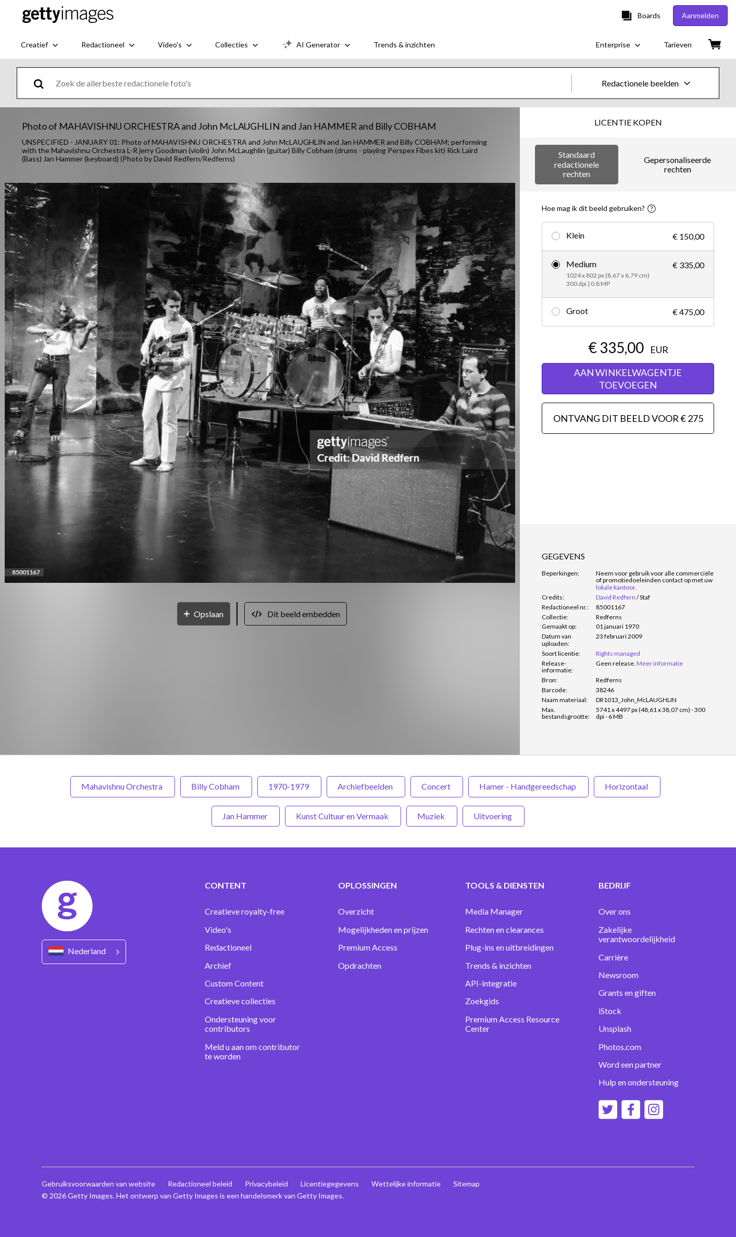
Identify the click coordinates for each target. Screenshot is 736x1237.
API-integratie (491, 983)
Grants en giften (627, 992)
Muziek (431, 816)
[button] (260, 383)
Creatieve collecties (240, 1001)
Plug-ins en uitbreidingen (509, 947)
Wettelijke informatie (406, 1183)
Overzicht (356, 911)
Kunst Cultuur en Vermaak (343, 816)
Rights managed (618, 653)
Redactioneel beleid (200, 1183)
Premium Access (367, 947)
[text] (311, 83)
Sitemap (466, 1183)
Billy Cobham (216, 786)
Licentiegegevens (330, 1183)
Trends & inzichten (498, 965)
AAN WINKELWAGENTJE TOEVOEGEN (628, 379)
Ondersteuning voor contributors (240, 1024)
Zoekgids (482, 1001)
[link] (615, 663)
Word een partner (630, 1064)
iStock (609, 1011)
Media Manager (494, 911)
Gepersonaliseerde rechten (677, 164)
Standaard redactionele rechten (576, 164)
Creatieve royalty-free (244, 911)
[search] (43, 83)
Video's (218, 929)
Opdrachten (359, 965)
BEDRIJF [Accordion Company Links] (614, 885)
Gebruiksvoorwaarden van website (98, 1183)
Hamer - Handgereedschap (528, 786)
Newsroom (618, 975)
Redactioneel (228, 947)
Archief (218, 965)
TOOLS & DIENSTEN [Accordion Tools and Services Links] (504, 885)
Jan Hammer (245, 816)
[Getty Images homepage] (68, 15)
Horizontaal (627, 786)
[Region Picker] (84, 952)
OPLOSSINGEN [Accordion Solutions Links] (367, 885)
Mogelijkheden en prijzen (383, 929)
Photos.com (619, 1047)
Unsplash (614, 1028)
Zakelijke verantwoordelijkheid (636, 934)
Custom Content (234, 983)
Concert (436, 786)
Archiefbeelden (366, 786)
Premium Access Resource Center (512, 1024)
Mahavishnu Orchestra (122, 786)
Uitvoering (493, 816)
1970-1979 (289, 786)
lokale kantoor (615, 587)
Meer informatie (660, 663)
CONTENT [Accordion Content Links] (225, 885)
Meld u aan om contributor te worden (252, 1051)
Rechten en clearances (504, 929)
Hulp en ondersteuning (638, 1082)
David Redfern (615, 597)
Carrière (613, 957)
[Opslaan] (203, 614)
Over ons (614, 911)
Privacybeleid (266, 1183)
